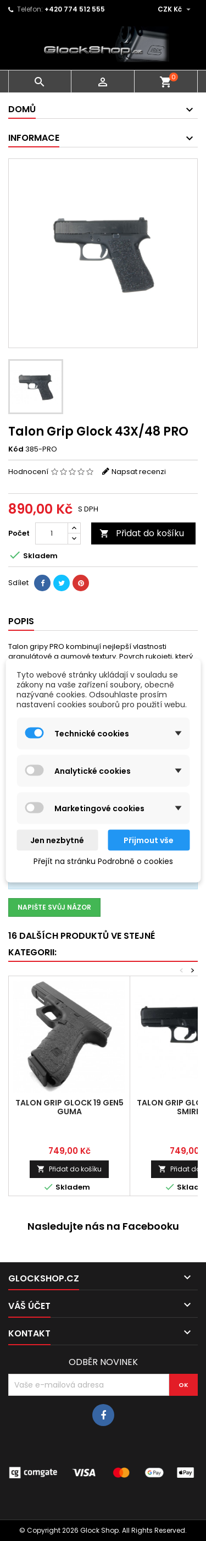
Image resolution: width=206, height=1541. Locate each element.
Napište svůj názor (54, 907)
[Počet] (51, 533)
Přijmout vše (149, 840)
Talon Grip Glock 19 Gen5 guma (69, 1107)
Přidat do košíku (141, 533)
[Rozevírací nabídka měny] (175, 9)
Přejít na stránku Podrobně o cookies (103, 861)
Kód (16, 449)
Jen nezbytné (57, 840)
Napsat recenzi (139, 471)
